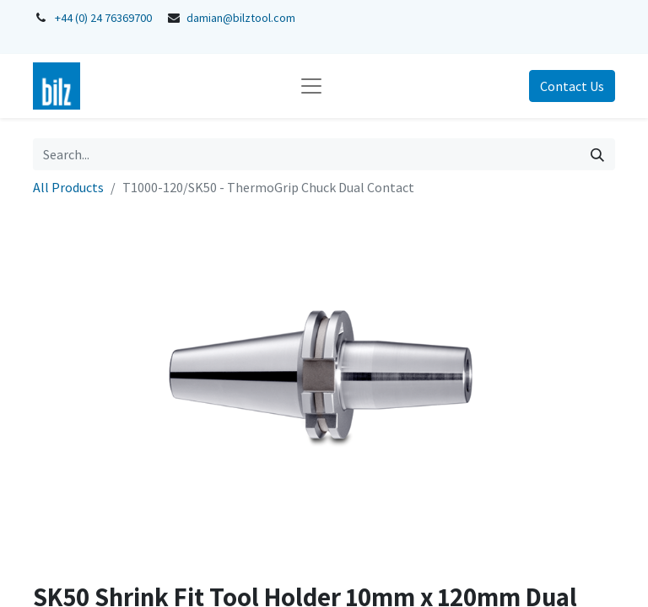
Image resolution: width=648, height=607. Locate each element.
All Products (68, 187)
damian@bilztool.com (240, 17)
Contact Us (572, 86)
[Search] (597, 154)
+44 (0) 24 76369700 (103, 17)
